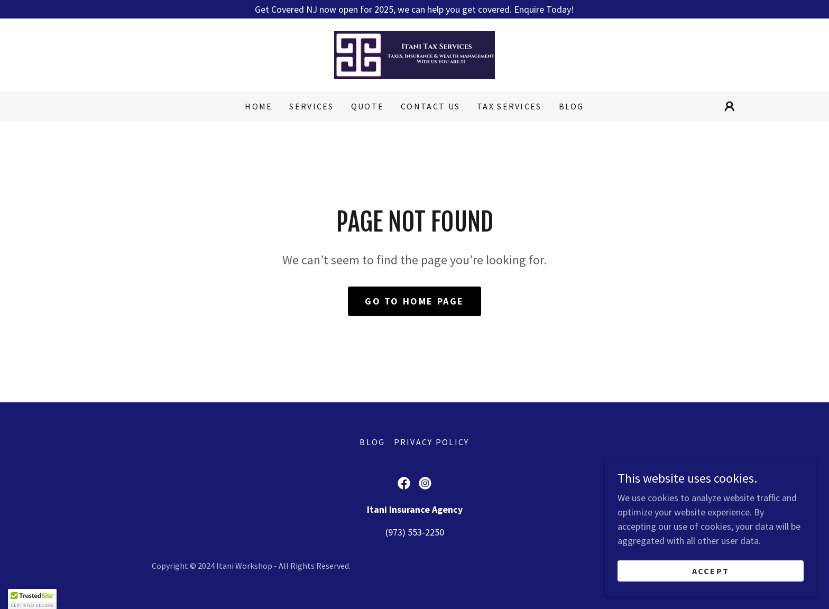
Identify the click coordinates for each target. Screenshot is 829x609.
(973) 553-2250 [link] (414, 532)
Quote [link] (367, 106)
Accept (711, 571)
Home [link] (258, 106)
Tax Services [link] (509, 106)
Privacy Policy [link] (431, 442)
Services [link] (311, 106)
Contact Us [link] (430, 106)
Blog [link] (571, 106)
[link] (414, 54)
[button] (729, 106)
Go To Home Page (414, 301)
